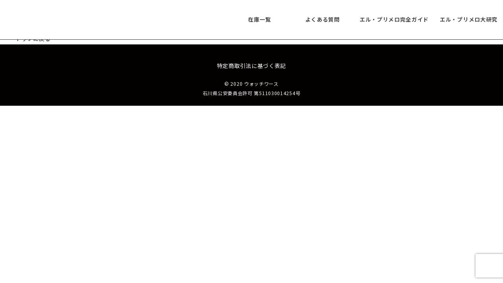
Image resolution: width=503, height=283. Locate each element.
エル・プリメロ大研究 (468, 20)
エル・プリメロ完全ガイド (394, 20)
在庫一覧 (259, 20)
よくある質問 (322, 20)
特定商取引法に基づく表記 (251, 66)
